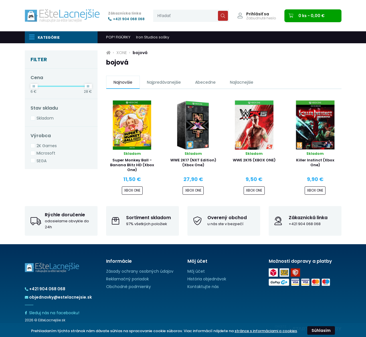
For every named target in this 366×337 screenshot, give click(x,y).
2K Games (47, 146)
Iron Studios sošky (152, 37)
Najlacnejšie (241, 82)
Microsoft (46, 153)
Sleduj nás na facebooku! (52, 313)
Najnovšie (123, 82)
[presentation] (191, 16)
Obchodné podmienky (128, 286)
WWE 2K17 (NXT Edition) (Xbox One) (193, 162)
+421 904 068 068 (126, 19)
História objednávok (206, 279)
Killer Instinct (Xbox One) (315, 162)
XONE (121, 52)
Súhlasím (321, 330)
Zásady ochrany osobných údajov (139, 271)
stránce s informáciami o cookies (265, 331)
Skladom (45, 118)
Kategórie (44, 37)
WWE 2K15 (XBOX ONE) (254, 160)
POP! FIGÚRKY (118, 37)
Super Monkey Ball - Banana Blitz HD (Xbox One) (132, 164)
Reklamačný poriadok (127, 279)
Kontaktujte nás (203, 286)
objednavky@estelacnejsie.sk (58, 297)
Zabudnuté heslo (261, 18)
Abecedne (205, 82)
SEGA (41, 161)
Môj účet (196, 271)
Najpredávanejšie (164, 82)
